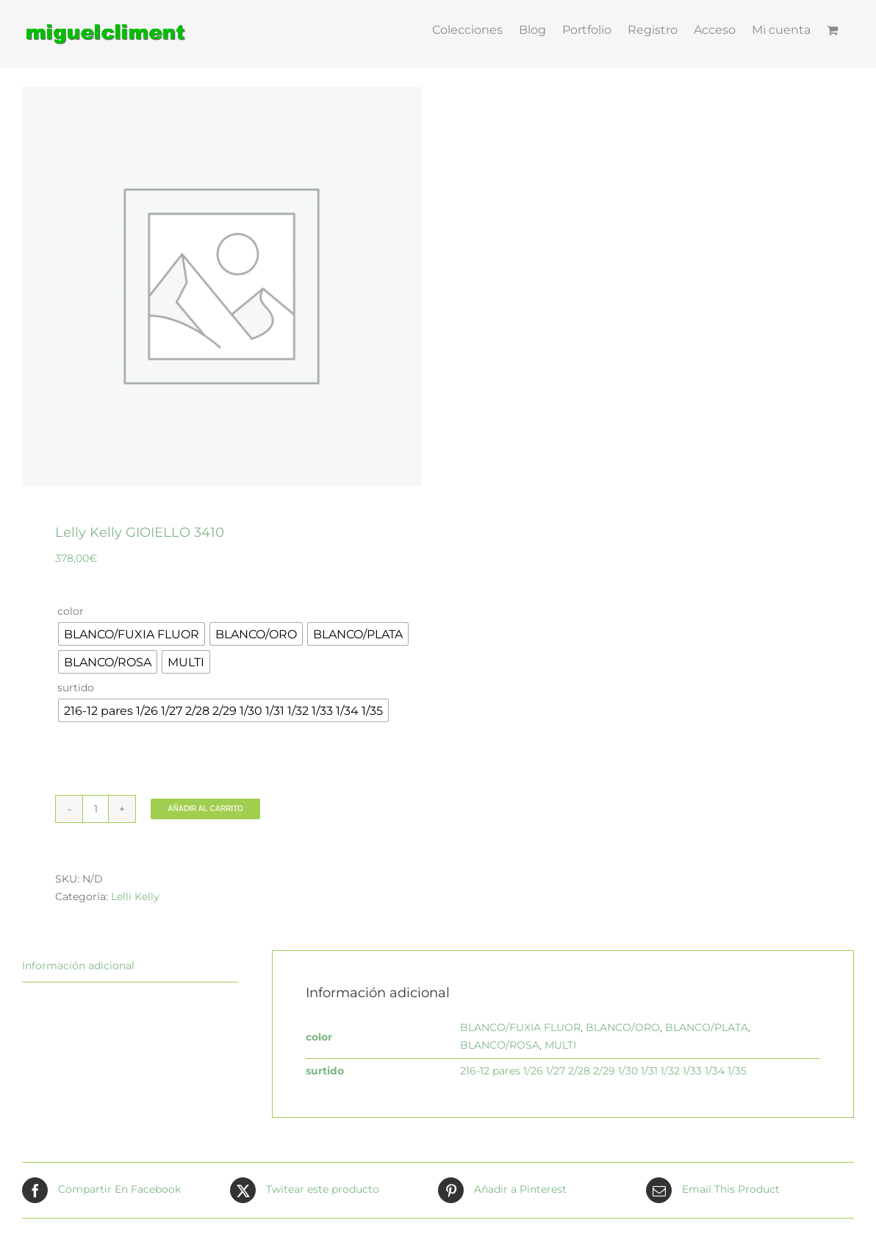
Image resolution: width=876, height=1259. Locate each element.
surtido (75, 687)
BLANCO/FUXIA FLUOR (520, 1027)
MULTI (560, 1045)
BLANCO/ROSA (499, 1045)
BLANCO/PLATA (706, 1027)
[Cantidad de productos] (95, 809)
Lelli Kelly (135, 896)
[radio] (131, 634)
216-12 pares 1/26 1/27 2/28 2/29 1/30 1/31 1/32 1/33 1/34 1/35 (603, 1070)
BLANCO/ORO (623, 1027)
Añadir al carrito (205, 809)
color (70, 611)
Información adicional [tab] (78, 965)
